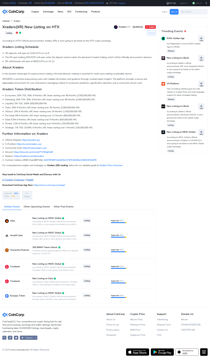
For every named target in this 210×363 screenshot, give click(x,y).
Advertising (162, 319)
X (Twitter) (7, 179)
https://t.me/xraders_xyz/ (35, 147)
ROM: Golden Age (176, 38)
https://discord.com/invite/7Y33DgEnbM (33, 152)
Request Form (164, 324)
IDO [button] (69, 11)
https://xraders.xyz (31, 139)
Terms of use (112, 324)
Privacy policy (113, 329)
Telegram (20, 179)
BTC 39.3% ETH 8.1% (94, 3)
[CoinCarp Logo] (14, 11)
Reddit (30, 179)
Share (27, 195)
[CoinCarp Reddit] (16, 338)
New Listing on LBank (178, 57)
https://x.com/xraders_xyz (29, 144)
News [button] (60, 11)
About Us (111, 319)
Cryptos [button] (35, 11)
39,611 (13, 3)
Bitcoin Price (136, 319)
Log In (164, 11)
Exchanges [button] (48, 11)
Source (151, 33)
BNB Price (135, 329)
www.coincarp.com (19, 349)
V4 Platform (173, 83)
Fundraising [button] (81, 11)
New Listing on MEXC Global (181, 132)
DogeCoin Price (137, 335)
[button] (184, 3)
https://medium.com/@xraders (29, 156)
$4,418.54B (50, 3)
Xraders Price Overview (110, 165)
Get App (171, 3)
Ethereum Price (137, 324)
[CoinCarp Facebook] (10, 338)
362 (30, 3)
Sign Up (174, 11)
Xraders (17, 21)
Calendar (6, 21)
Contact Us (162, 329)
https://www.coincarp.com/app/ (49, 185)
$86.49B (68, 3)
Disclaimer (111, 335)
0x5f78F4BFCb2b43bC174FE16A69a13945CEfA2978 (70, 160)
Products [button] (95, 11)
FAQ (159, 335)
